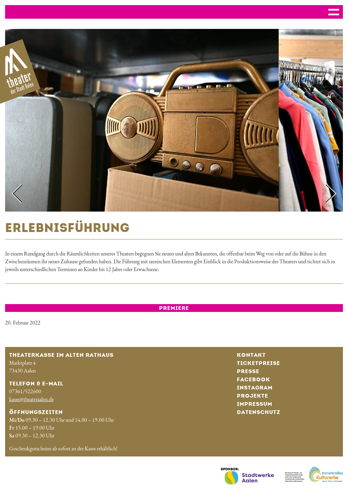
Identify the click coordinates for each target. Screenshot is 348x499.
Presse (248, 371)
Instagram (255, 387)
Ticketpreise (258, 363)
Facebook (253, 379)
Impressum (254, 404)
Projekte (252, 396)
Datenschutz (258, 412)
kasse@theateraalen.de (31, 399)
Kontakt (251, 355)
